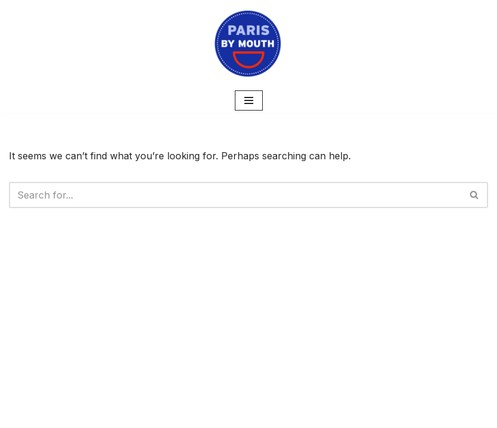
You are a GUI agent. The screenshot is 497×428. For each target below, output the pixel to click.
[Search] (235, 195)
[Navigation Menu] (249, 100)
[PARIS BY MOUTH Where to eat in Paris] (248, 44)
